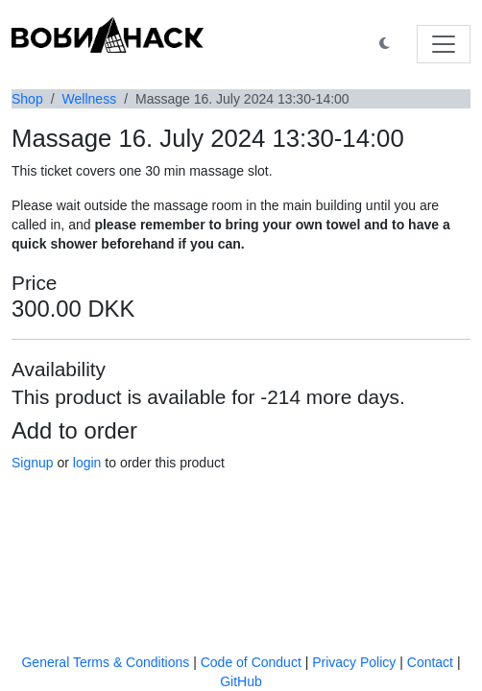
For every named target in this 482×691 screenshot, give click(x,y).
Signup (33, 462)
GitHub (241, 681)
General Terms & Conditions (105, 662)
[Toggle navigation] (443, 44)
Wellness (89, 99)
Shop (27, 99)
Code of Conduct (251, 662)
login (87, 462)
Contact (430, 662)
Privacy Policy (354, 662)
